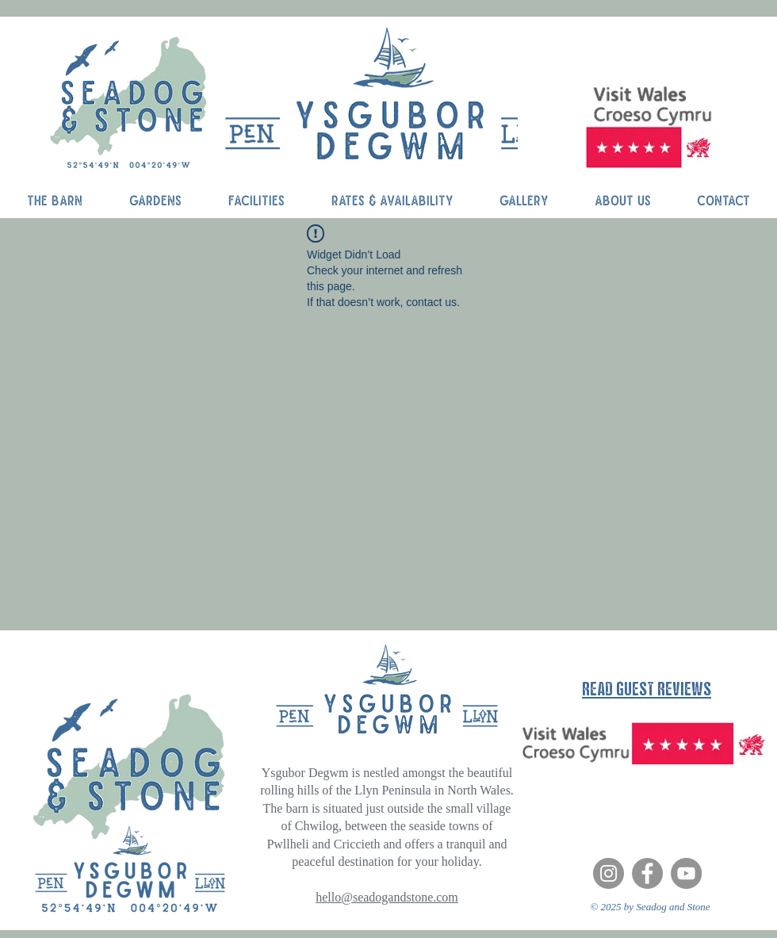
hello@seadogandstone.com (387, 897)
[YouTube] (686, 873)
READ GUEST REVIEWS (646, 688)
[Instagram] (608, 873)
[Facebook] (647, 873)
